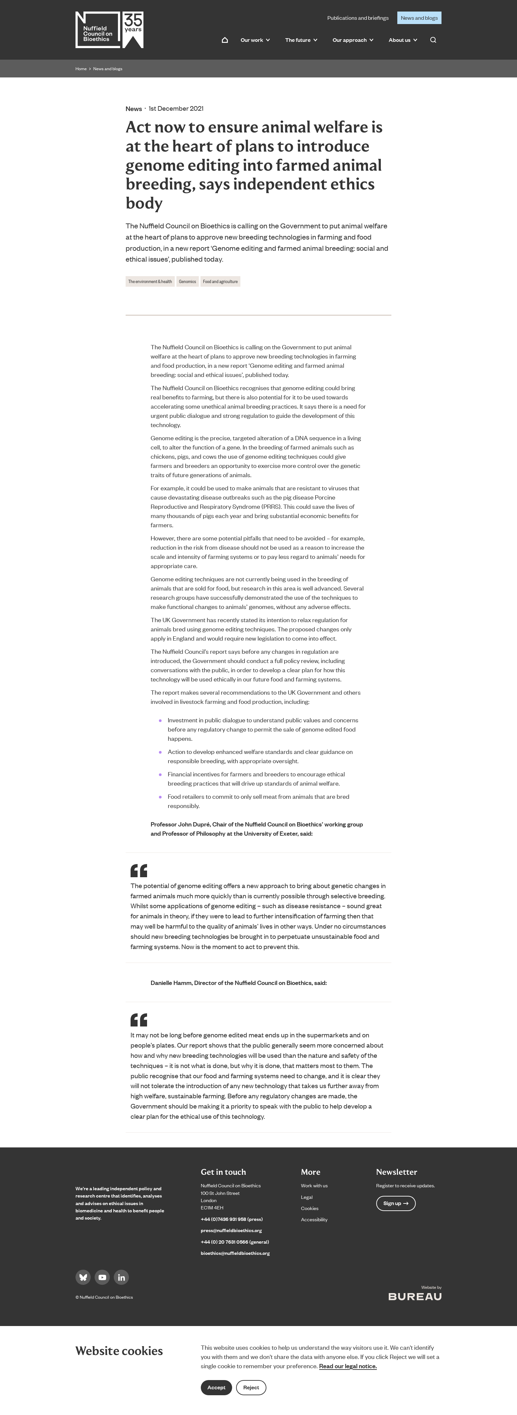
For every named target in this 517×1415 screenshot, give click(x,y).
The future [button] (301, 39)
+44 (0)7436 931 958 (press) (232, 1218)
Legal (307, 1196)
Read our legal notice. (348, 1365)
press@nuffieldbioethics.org (231, 1230)
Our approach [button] (353, 39)
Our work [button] (255, 39)
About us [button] (403, 39)
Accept (216, 1387)
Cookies (310, 1207)
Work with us (314, 1185)
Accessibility (314, 1219)
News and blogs (419, 17)
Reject (251, 1387)
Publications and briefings (358, 17)
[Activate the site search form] (433, 40)
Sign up (396, 1203)
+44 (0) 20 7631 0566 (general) (235, 1241)
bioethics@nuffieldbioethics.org (235, 1252)
